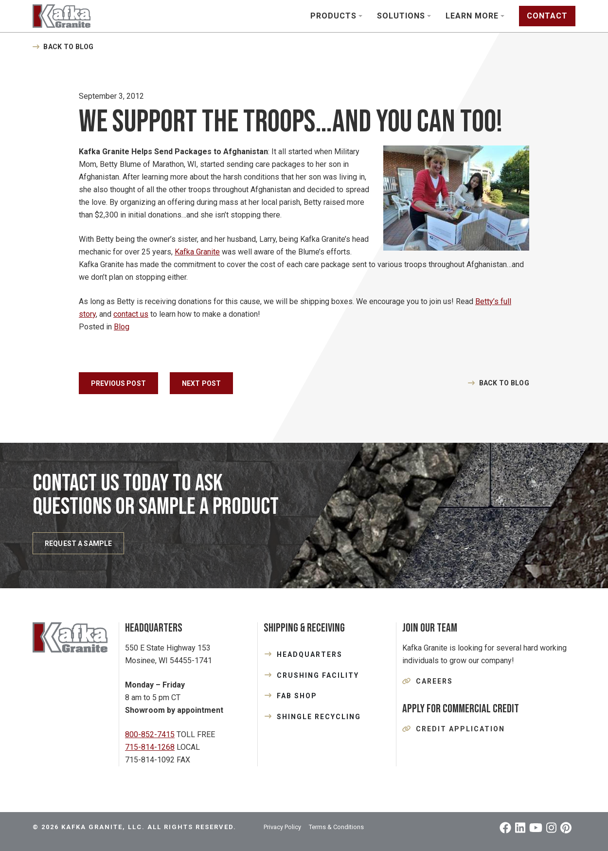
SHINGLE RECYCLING (319, 717)
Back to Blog (68, 47)
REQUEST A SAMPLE (78, 543)
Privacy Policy (282, 827)
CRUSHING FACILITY (318, 675)
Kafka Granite (197, 251)
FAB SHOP (297, 696)
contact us (130, 314)
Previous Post (118, 383)
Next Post (201, 383)
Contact (547, 15)
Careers (434, 681)
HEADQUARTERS (309, 654)
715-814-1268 (150, 747)
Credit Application (460, 729)
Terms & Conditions (336, 827)
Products (333, 15)
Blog (121, 326)
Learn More (472, 15)
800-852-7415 (150, 734)
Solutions (401, 15)
